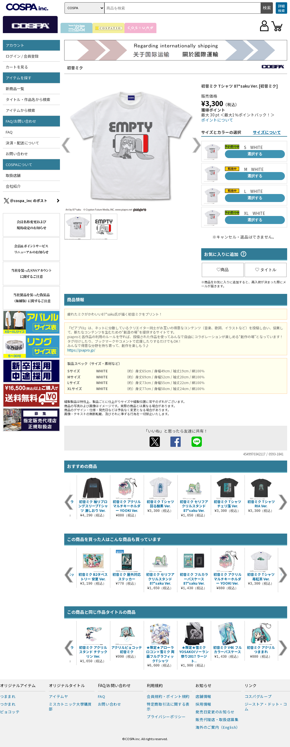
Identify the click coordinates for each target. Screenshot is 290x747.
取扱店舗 (13, 175)
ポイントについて (217, 120)
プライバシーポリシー (166, 716)
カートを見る (17, 67)
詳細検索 (281, 8)
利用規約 (155, 685)
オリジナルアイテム (18, 685)
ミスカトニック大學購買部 (70, 706)
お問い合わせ (17, 153)
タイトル (265, 269)
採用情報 (203, 704)
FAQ (9, 132)
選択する (254, 154)
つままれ (8, 696)
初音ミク (75, 67)
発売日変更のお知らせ (215, 711)
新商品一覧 (15, 88)
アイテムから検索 (20, 110)
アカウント (15, 45)
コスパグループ (258, 696)
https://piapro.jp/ (81, 350)
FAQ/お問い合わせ (21, 121)
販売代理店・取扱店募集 (217, 719)
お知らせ (204, 685)
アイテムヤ (58, 696)
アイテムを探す (18, 77)
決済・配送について (22, 143)
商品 (223, 269)
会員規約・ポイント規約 (168, 696)
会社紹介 (13, 186)
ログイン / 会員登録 (22, 56)
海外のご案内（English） (218, 727)
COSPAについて (19, 164)
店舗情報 (203, 696)
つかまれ (8, 704)
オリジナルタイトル (67, 685)
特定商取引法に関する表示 (168, 706)
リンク (251, 685)
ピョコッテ (9, 711)
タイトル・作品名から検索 (28, 99)
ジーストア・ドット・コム (266, 706)
